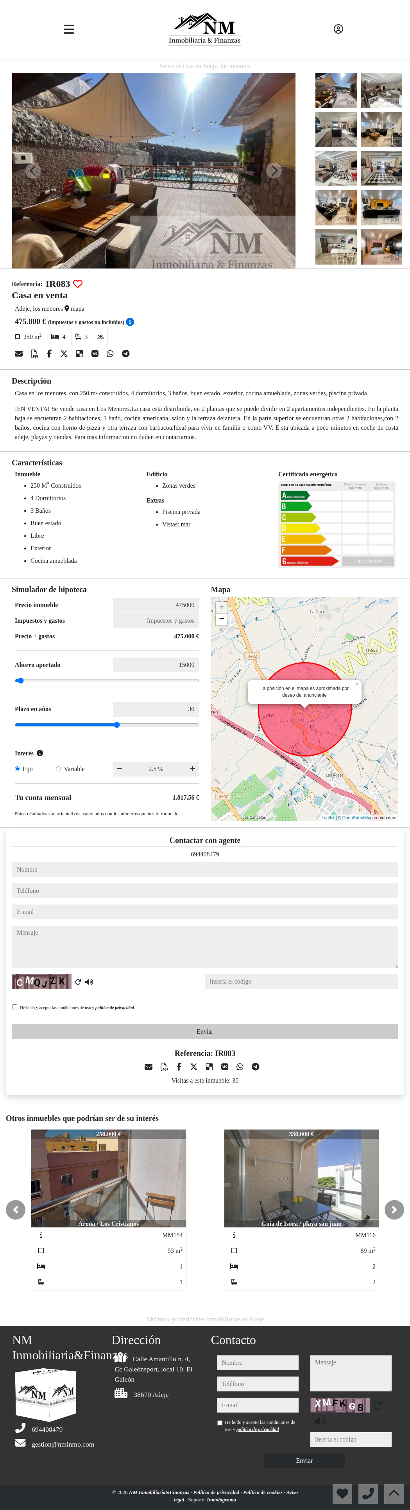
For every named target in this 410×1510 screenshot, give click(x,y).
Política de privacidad (216, 1492)
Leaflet (328, 817)
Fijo (28, 769)
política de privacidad (114, 1007)
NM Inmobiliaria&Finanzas (160, 1492)
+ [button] (221, 608)
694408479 (205, 854)
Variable (74, 769)
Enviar (205, 1031)
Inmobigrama (221, 1500)
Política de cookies (263, 1492)
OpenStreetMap (357, 817)
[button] (15, 1210)
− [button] (221, 619)
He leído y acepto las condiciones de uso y (77, 1007)
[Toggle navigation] (68, 29)
